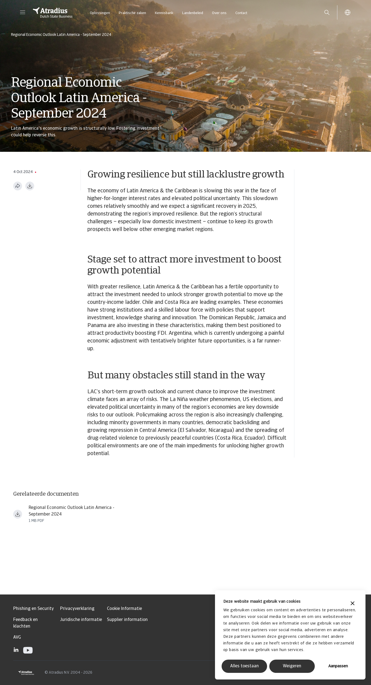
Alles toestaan (244, 666)
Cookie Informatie (124, 609)
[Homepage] (52, 12)
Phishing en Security (33, 609)
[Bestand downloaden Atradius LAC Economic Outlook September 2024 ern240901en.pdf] (17, 514)
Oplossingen (100, 13)
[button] (22, 12)
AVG (17, 637)
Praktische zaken (132, 13)
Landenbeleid (192, 13)
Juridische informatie (81, 620)
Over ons (219, 13)
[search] (327, 12)
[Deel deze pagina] (17, 186)
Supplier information (127, 620)
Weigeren (292, 666)
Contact (241, 13)
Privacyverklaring (77, 609)
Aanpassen (338, 666)
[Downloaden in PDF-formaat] (29, 186)
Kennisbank (164, 13)
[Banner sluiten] (352, 604)
